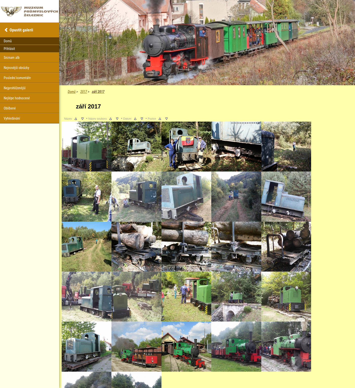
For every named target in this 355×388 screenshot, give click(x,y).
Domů (71, 92)
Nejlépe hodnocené (17, 98)
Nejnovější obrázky (16, 68)
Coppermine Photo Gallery (213, 375)
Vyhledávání (12, 118)
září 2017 (98, 92)
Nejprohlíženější (14, 88)
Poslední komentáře (17, 78)
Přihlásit (9, 49)
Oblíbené (10, 108)
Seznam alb (11, 58)
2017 (83, 92)
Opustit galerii (21, 29)
